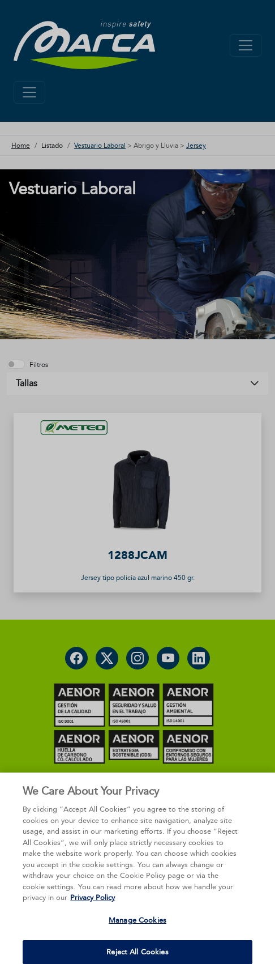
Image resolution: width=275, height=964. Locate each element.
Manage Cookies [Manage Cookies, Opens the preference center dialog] (137, 934)
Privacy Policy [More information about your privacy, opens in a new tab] (92, 912)
